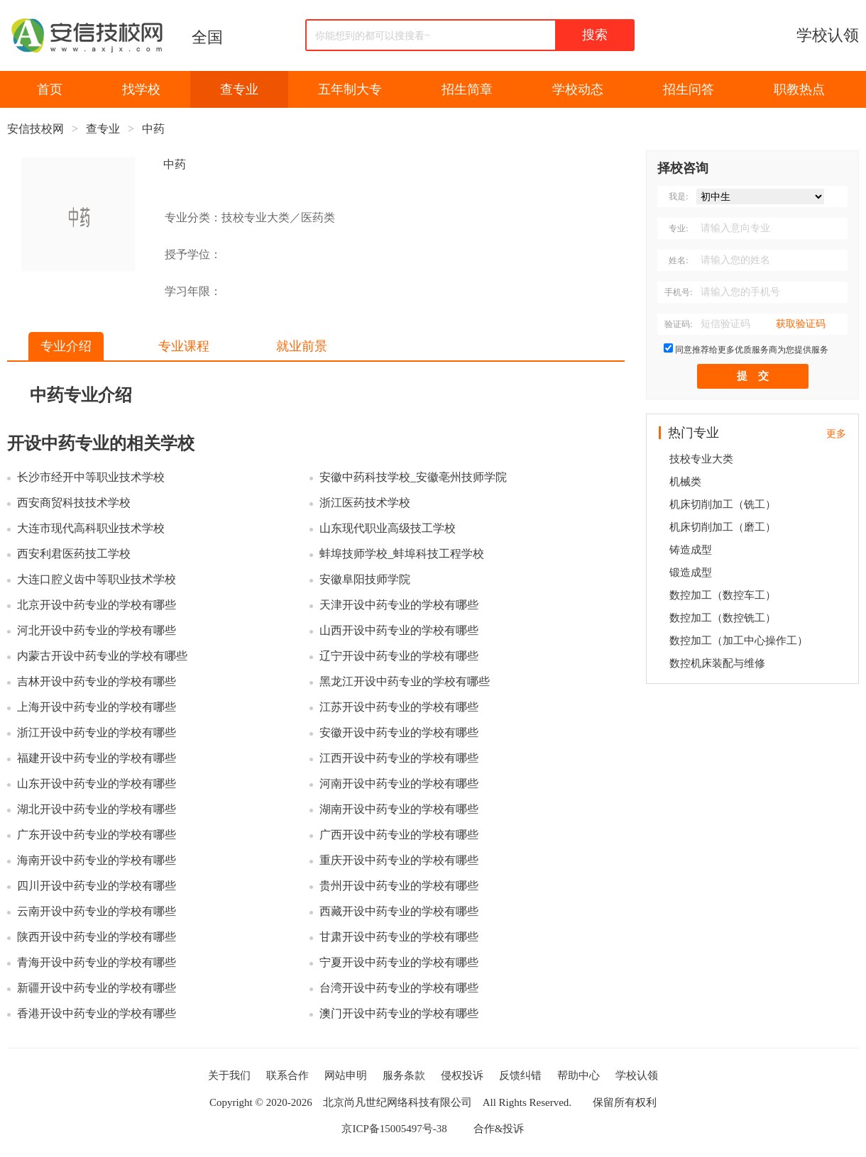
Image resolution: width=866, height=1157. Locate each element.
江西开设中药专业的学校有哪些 (398, 758)
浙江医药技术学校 (364, 503)
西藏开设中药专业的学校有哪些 (398, 911)
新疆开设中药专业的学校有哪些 (96, 988)
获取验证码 (801, 324)
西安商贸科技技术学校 (74, 503)
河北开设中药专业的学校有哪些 (96, 630)
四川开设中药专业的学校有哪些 (96, 886)
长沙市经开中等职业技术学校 (91, 477)
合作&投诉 (499, 1128)
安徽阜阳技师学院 (364, 579)
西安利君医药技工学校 (74, 554)
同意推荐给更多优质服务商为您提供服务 (751, 350)
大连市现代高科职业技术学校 (91, 528)
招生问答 (688, 89)
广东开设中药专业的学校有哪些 (96, 835)
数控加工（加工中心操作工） (738, 640)
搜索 (595, 35)
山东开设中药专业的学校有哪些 (96, 783)
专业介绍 (66, 346)
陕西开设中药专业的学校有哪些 (96, 937)
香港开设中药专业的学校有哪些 (96, 1013)
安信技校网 (35, 129)
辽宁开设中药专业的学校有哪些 (398, 656)
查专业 (239, 89)
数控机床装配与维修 (717, 663)
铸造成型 (690, 549)
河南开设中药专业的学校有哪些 (398, 783)
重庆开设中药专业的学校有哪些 (398, 860)
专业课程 (183, 346)
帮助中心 (578, 1075)
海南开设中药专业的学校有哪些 (96, 860)
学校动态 (577, 89)
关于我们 (229, 1075)
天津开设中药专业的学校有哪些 (398, 605)
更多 (836, 433)
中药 (153, 129)
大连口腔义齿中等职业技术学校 (96, 579)
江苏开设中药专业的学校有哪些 (398, 707)
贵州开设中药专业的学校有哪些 (398, 886)
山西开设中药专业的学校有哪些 (398, 630)
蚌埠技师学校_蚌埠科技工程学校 (401, 554)
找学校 (141, 89)
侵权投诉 (462, 1075)
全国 (207, 37)
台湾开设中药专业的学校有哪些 (398, 988)
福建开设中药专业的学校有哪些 (96, 758)
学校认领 (827, 35)
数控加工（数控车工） (722, 595)
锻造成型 (690, 572)
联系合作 (287, 1075)
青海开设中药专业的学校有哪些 (96, 962)
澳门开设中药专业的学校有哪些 (398, 1013)
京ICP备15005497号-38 (393, 1128)
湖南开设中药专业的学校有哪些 (398, 809)
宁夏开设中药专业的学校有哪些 (398, 962)
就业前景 (301, 346)
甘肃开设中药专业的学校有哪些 (398, 937)
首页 (49, 89)
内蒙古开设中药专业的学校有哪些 (102, 656)
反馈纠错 (520, 1075)
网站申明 (345, 1075)
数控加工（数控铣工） (722, 618)
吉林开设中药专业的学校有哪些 (96, 681)
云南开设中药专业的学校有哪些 (96, 911)
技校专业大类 (701, 459)
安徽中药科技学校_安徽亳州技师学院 (413, 477)
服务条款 (404, 1075)
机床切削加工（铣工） (722, 504)
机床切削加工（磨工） (722, 527)
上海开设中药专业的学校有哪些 (96, 707)
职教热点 (799, 89)
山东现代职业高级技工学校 (387, 528)
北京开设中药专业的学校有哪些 (96, 605)
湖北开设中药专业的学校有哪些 (96, 809)
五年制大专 (350, 89)
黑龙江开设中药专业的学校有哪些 (404, 681)
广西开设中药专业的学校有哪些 (398, 835)
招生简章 (467, 89)
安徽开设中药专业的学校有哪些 (398, 732)
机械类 (685, 481)
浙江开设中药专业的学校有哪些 (96, 732)
